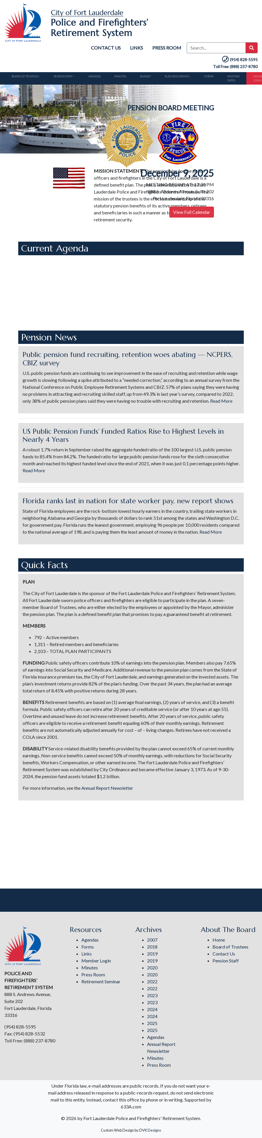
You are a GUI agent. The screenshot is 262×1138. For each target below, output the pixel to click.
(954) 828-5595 (239, 59)
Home (218, 939)
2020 (152, 967)
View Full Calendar (191, 211)
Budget (141, 76)
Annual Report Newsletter (107, 787)
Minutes (117, 76)
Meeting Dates (226, 78)
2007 (152, 939)
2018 (152, 946)
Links (136, 47)
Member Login (96, 960)
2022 (152, 981)
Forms (202, 76)
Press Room (166, 47)
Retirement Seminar (100, 981)
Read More (221, 399)
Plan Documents (171, 76)
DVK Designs (150, 1130)
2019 (152, 953)
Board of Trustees (24, 76)
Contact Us (106, 47)
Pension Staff (61, 76)
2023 (152, 995)
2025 (152, 1023)
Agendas (91, 76)
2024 (152, 1009)
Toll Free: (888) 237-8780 (235, 66)
